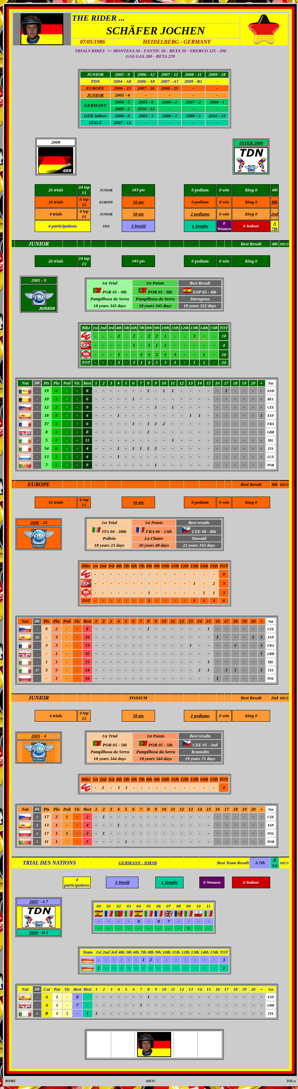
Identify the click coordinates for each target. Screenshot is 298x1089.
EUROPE (38, 484)
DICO (284, 485)
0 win (224, 201)
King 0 (251, 201)
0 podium (200, 201)
